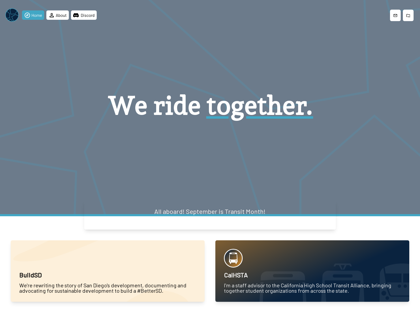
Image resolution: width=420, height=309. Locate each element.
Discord (84, 15)
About (57, 15)
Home (33, 15)
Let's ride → (210, 219)
